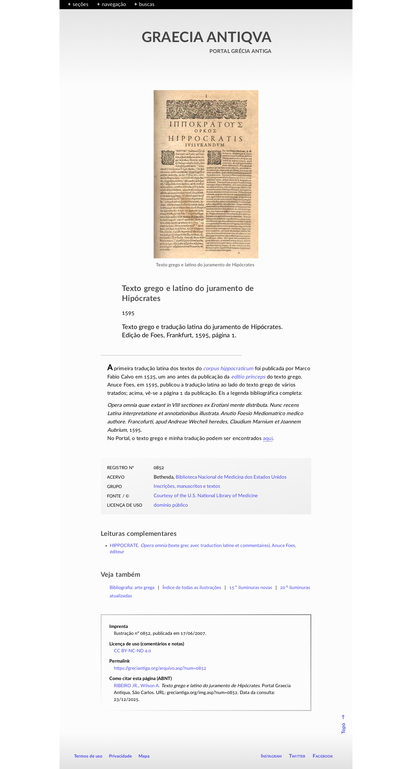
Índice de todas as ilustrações (192, 587)
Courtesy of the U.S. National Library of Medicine (206, 495)
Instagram (271, 756)
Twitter (297, 756)
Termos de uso (88, 756)
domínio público (171, 505)
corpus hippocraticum (228, 368)
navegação (114, 4)
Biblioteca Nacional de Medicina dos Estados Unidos (231, 477)
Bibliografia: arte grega (132, 587)
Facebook (323, 756)
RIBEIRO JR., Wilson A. (137, 685)
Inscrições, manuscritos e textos (187, 486)
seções (80, 4)
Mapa (144, 756)
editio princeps (248, 377)
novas (250, 587)
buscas (146, 4)
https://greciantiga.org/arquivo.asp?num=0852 (160, 668)
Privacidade (120, 756)
